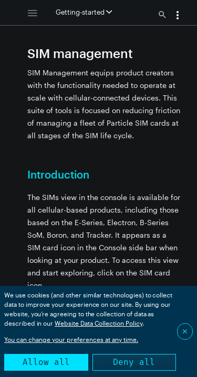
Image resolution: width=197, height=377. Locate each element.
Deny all (134, 362)
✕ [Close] (185, 331)
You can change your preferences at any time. (71, 339)
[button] (177, 16)
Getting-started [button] (84, 12)
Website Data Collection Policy (98, 323)
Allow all (46, 362)
